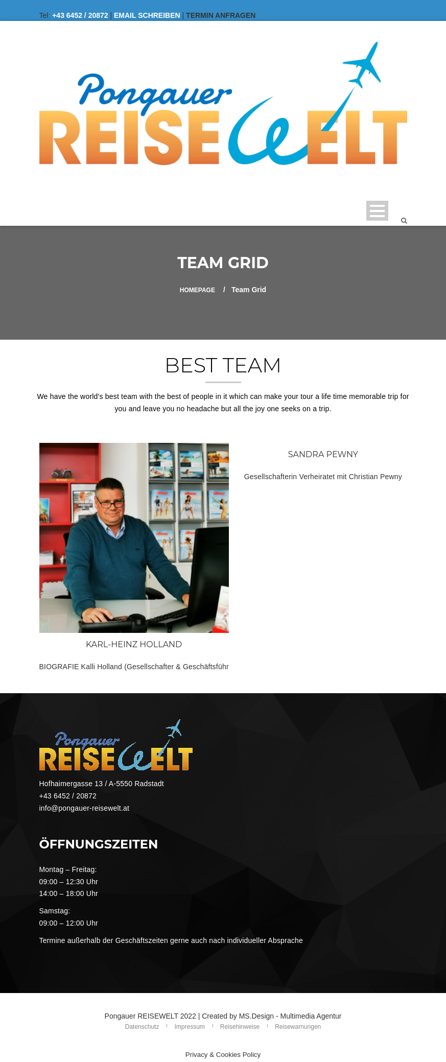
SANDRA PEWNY (323, 454)
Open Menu (377, 211)
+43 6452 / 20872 (80, 15)
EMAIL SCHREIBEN (147, 15)
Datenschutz (142, 1026)
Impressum (189, 1026)
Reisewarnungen (298, 1026)
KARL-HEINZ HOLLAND (134, 644)
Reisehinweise (240, 1026)
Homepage (197, 290)
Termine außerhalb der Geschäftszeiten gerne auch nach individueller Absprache (171, 940)
